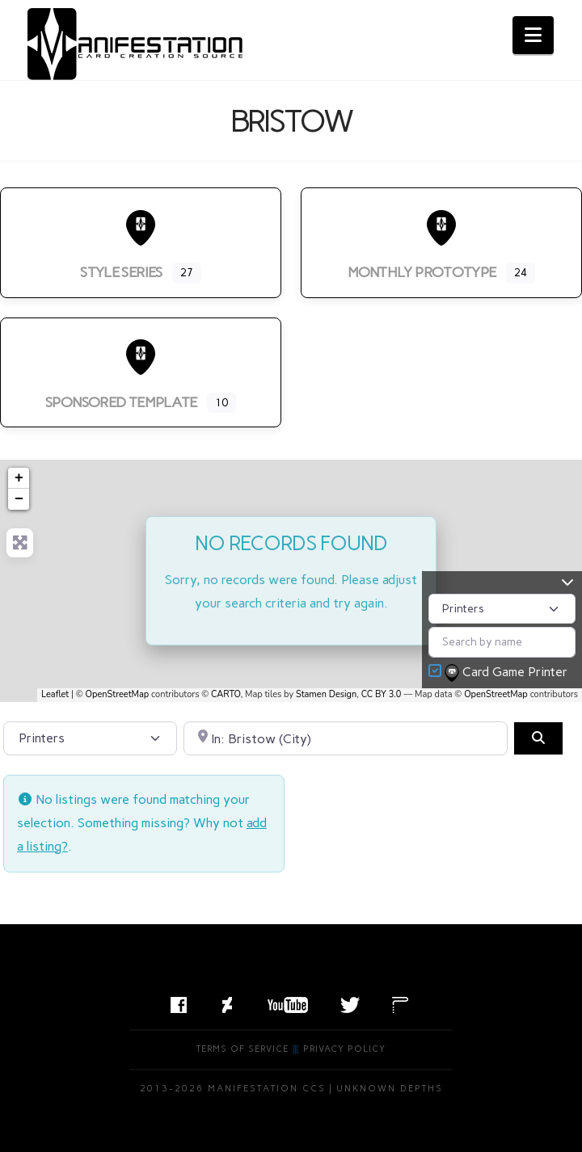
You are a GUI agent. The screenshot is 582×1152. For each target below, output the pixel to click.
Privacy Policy (344, 1049)
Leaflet (55, 694)
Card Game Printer (507, 673)
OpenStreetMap (118, 694)
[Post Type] (502, 609)
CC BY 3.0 (381, 694)
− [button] (19, 499)
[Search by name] (502, 642)
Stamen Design (326, 694)
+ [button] (19, 478)
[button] (533, 35)
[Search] (538, 738)
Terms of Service (242, 1049)
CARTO (226, 694)
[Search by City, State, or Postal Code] (345, 738)
